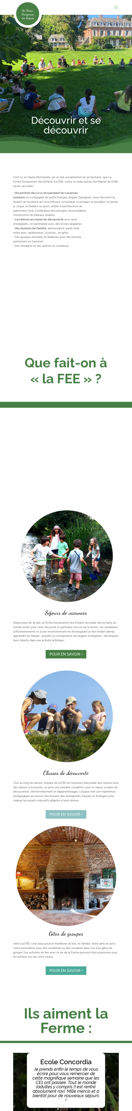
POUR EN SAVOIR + (66, 654)
